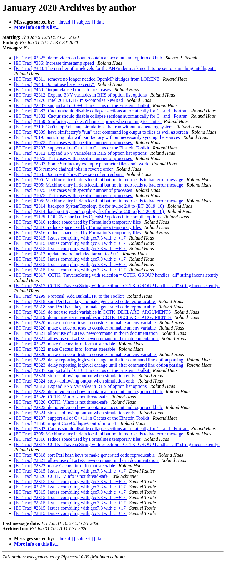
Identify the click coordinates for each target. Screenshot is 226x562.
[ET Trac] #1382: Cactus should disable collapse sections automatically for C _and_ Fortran (101, 110)
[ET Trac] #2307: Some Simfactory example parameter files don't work (81, 163)
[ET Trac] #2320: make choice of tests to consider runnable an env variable (85, 322)
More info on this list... (36, 27)
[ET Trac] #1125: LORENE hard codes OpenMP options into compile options (88, 216)
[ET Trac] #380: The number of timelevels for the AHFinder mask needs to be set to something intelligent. (115, 68)
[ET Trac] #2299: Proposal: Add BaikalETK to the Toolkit (69, 296)
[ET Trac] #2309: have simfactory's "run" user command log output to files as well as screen (101, 131)
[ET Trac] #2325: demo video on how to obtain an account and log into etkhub (88, 57)
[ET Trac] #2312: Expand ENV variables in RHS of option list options (81, 94)
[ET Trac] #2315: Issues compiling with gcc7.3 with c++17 (70, 237)
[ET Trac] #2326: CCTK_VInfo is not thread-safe (61, 396)
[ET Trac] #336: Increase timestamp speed (54, 63)
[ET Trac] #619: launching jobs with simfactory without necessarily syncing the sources (97, 137)
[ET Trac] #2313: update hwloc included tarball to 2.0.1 (67, 253)
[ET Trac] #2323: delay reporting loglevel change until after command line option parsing (99, 359)
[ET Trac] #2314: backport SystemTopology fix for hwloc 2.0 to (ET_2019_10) (89, 206)
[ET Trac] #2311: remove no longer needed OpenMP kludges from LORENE (87, 79)
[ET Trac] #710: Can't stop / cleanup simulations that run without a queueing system (94, 126)
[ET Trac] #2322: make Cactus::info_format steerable (65, 343)
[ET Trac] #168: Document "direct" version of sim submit (69, 174)
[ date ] (100, 21)
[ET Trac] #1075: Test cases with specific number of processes (73, 142)
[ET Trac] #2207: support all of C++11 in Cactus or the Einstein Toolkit (82, 105)
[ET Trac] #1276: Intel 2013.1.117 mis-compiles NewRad (69, 100)
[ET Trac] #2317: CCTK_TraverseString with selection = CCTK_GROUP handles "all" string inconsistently (117, 274)
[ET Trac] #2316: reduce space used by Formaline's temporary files (78, 222)
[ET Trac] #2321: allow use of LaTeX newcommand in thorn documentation (86, 333)
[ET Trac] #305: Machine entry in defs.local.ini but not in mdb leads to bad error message (99, 179)
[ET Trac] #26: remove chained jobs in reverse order (64, 169)
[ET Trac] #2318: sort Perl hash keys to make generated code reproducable (85, 301)
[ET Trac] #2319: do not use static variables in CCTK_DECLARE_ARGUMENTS (93, 312)
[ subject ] (83, 21)
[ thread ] (64, 21)
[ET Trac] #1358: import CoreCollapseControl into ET (66, 423)
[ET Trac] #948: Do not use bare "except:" (54, 84)
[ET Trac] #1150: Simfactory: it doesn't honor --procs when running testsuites (88, 121)
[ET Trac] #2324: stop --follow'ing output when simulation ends (75, 375)
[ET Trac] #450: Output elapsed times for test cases (63, 89)
